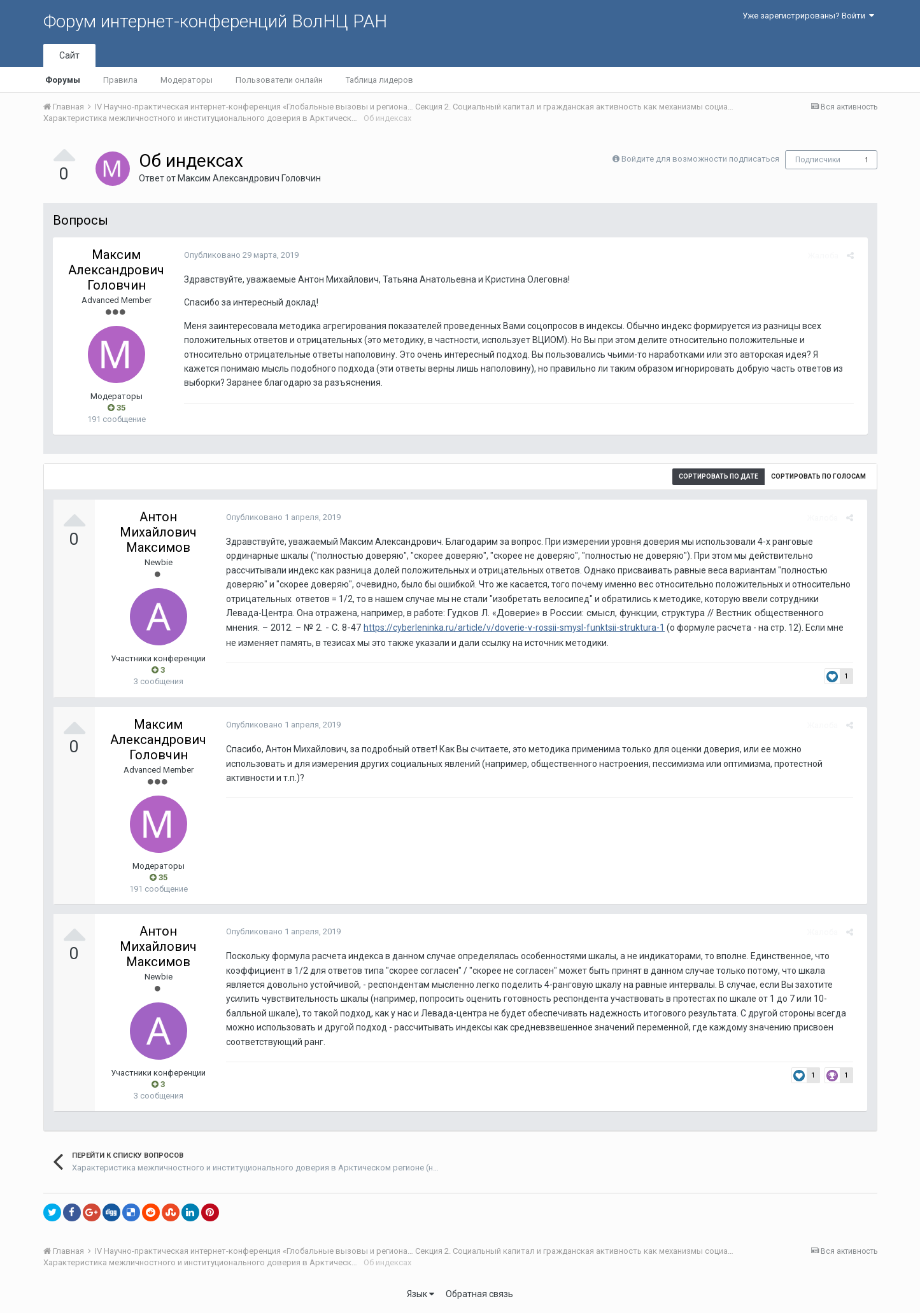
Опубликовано (237, 255)
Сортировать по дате (718, 476)
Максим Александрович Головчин (249, 178)
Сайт (69, 55)
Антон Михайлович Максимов (158, 532)
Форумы (62, 80)
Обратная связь (479, 1294)
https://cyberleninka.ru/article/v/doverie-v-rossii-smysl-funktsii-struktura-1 (440, 627)
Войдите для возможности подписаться (700, 159)
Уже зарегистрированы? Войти (808, 15)
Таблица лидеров (379, 80)
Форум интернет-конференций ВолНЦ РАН (215, 21)
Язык (420, 1294)
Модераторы (186, 80)
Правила (120, 80)
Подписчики (817, 159)
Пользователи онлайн (279, 80)
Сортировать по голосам (818, 476)
